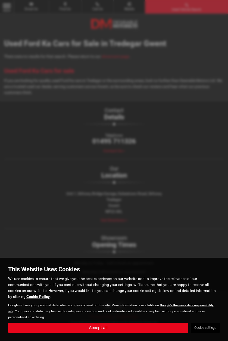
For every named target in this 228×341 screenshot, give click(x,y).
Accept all (98, 327)
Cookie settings (205, 328)
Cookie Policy (38, 296)
